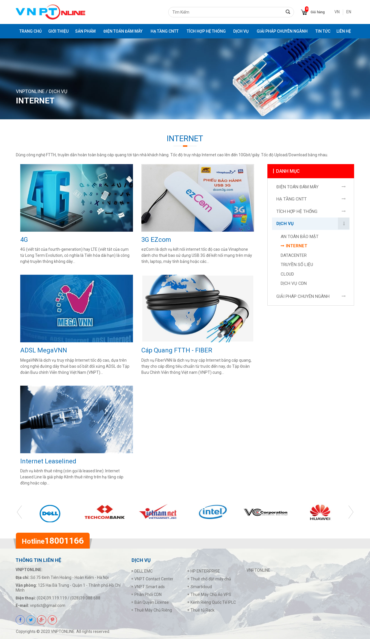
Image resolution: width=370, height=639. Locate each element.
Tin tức (322, 31)
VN (337, 12)
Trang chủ (30, 31)
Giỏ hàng (317, 12)
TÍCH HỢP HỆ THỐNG (206, 31)
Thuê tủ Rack (202, 610)
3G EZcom (156, 239)
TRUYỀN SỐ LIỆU (297, 266)
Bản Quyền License (151, 602)
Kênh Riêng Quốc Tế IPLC (213, 602)
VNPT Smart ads (149, 586)
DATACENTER (294, 256)
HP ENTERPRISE (205, 571)
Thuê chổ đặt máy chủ (210, 579)
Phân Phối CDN (148, 594)
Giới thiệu (58, 31)
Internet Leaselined (48, 461)
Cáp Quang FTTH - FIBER (176, 350)
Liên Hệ (343, 31)
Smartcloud (201, 586)
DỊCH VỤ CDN (294, 284)
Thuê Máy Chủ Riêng (153, 610)
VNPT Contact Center (153, 579)
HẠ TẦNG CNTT (165, 31)
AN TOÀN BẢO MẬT (300, 238)
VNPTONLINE (30, 91)
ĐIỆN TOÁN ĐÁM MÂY (123, 31)
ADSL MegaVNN (43, 350)
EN (348, 12)
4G (24, 239)
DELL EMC (143, 571)
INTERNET (296, 247)
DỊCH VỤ (241, 31)
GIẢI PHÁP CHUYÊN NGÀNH (282, 31)
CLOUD (287, 275)
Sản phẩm (85, 31)
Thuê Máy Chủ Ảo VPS (210, 594)
